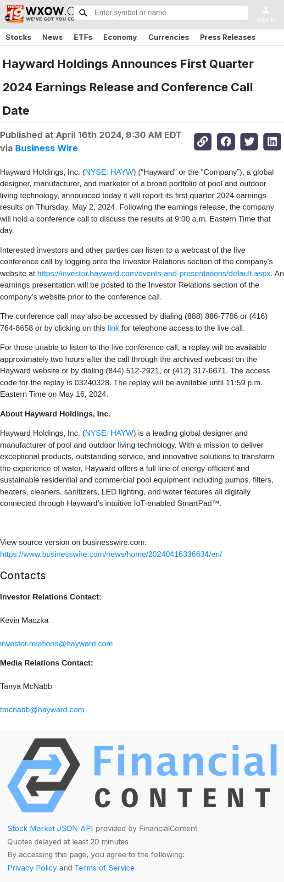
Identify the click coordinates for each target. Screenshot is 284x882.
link (113, 328)
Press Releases (228, 37)
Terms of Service (104, 867)
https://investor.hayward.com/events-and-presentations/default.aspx (153, 273)
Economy (120, 37)
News (52, 37)
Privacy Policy (32, 867)
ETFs (83, 37)
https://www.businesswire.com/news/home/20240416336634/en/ (111, 554)
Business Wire (46, 148)
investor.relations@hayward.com (56, 643)
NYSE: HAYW (109, 172)
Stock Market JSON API (50, 828)
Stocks (18, 37)
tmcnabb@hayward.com (42, 709)
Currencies (168, 37)
